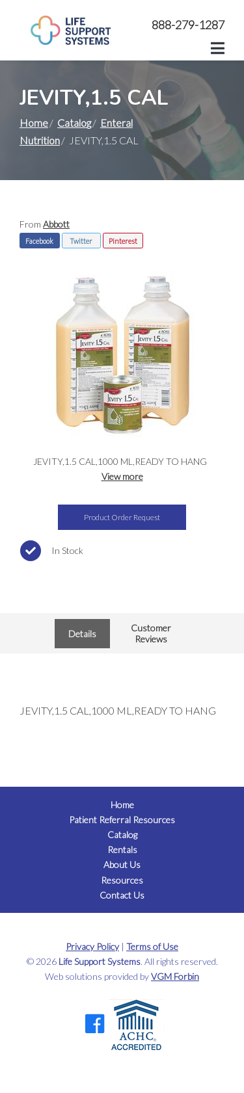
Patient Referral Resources (122, 819)
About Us (122, 864)
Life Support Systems (100, 961)
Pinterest (123, 241)
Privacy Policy (92, 946)
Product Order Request (122, 517)
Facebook (39, 241)
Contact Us (122, 895)
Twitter (81, 241)
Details (82, 633)
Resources (122, 880)
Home (34, 122)
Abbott (56, 224)
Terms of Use (152, 946)
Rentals (122, 849)
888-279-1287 (188, 25)
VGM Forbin (175, 976)
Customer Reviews (151, 633)
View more (122, 476)
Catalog (74, 122)
